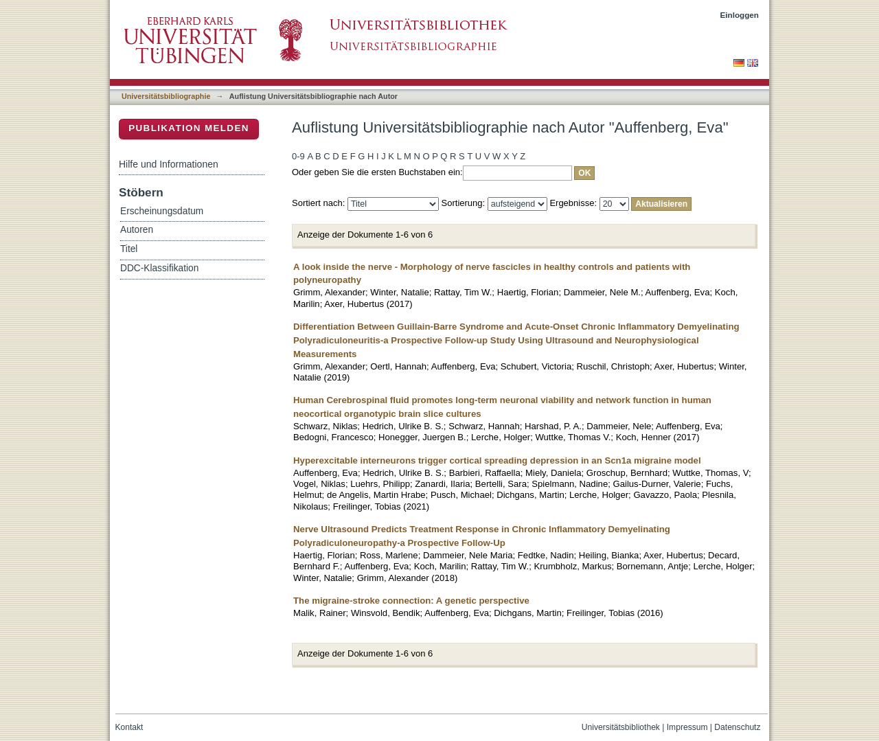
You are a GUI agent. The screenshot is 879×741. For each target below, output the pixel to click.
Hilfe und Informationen (168, 164)
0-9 (298, 156)
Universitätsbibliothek (621, 727)
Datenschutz (737, 727)
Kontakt (129, 727)
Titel (128, 249)
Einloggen (740, 14)
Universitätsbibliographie (166, 96)
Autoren (136, 230)
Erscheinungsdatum (161, 211)
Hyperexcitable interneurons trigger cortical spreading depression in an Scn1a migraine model (497, 460)
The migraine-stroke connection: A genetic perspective (411, 600)
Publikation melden (188, 128)
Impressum (687, 727)
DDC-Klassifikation (159, 268)
